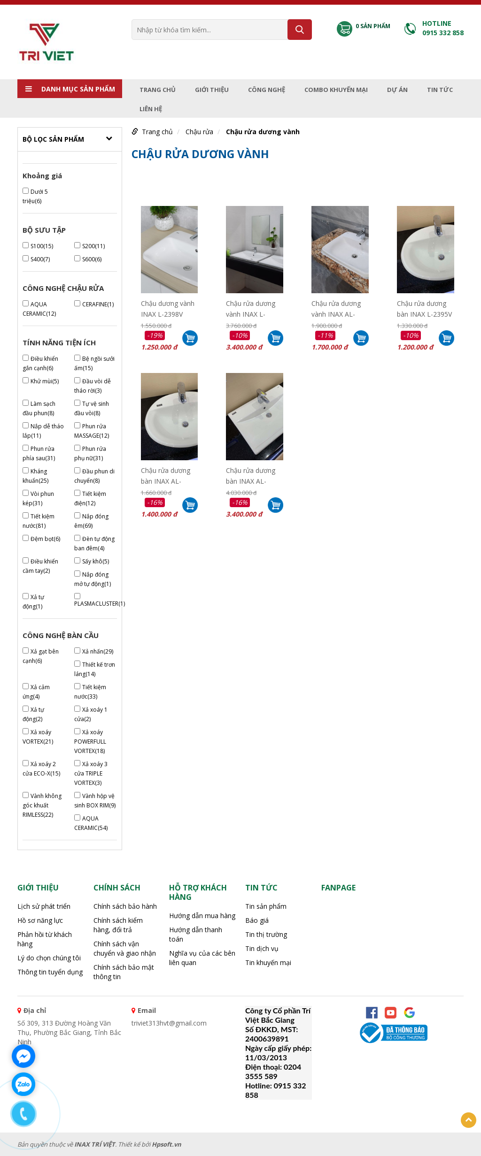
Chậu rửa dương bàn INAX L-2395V (424, 308)
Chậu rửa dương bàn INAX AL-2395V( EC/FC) (165, 475)
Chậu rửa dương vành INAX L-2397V (250, 308)
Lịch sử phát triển (43, 906)
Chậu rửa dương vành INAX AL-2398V (336, 308)
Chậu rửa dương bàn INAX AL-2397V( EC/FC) (250, 475)
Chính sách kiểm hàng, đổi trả (118, 925)
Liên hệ (151, 108)
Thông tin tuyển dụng (50, 971)
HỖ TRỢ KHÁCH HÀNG (198, 892)
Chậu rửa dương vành (263, 131)
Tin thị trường (266, 934)
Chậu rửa (199, 131)
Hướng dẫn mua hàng (202, 915)
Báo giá (257, 920)
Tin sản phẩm (266, 906)
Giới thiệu (212, 89)
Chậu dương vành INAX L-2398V (167, 308)
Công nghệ (266, 89)
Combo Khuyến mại (336, 89)
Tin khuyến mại (268, 962)
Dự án (397, 89)
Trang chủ (158, 89)
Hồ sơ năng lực (40, 920)
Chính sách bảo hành (125, 906)
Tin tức (440, 89)
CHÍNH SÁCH (116, 887)
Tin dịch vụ (262, 948)
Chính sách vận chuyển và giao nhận (124, 948)
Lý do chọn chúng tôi (49, 957)
